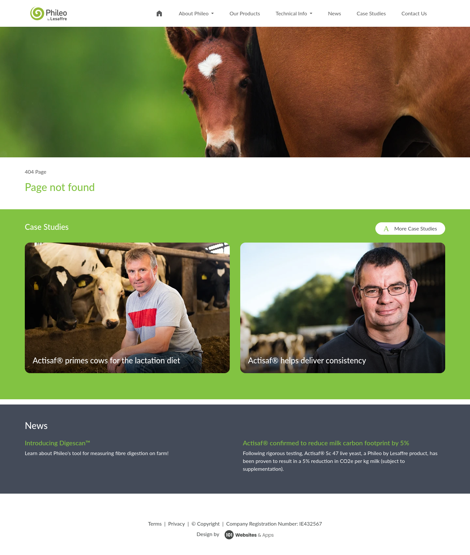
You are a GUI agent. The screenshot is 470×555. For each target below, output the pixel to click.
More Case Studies (415, 228)
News (334, 13)
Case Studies (371, 13)
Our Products (244, 13)
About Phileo (194, 13)
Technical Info (292, 13)
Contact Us (414, 13)
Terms (155, 523)
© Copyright (205, 523)
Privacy (176, 523)
